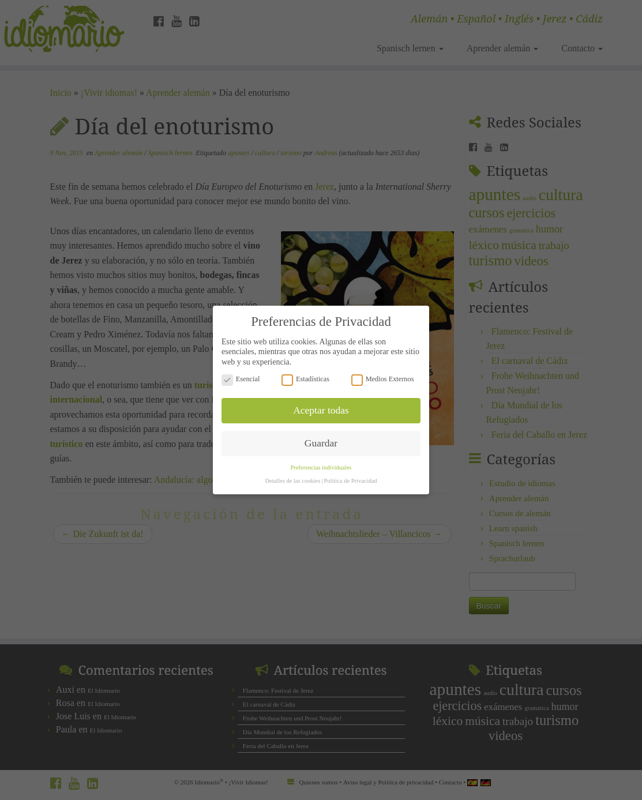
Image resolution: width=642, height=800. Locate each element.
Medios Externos (382, 348)
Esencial (240, 348)
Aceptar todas (321, 379)
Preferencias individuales (321, 436)
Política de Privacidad (350, 449)
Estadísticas (305, 348)
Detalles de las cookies (292, 449)
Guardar (321, 412)
